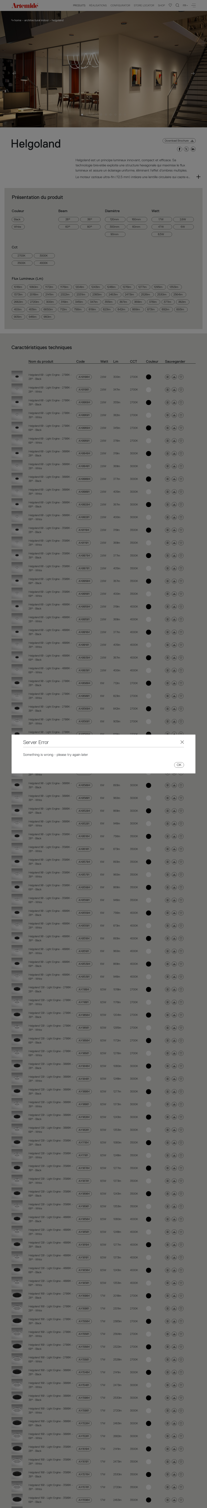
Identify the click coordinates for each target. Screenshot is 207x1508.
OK (179, 765)
